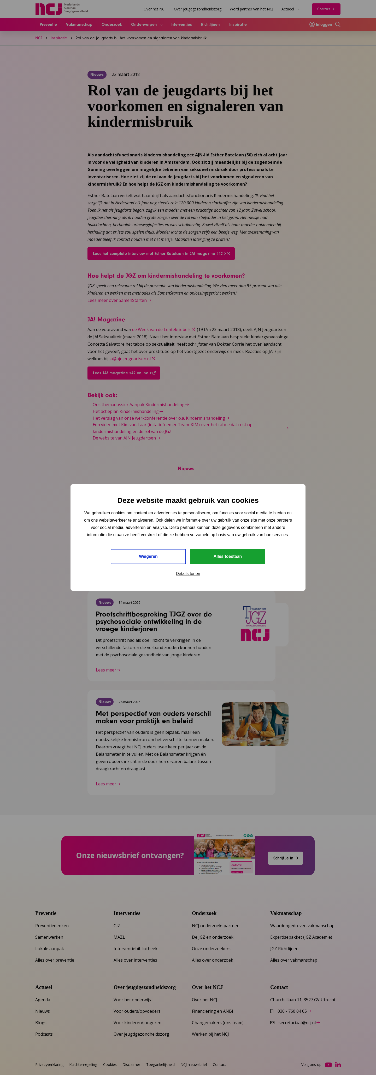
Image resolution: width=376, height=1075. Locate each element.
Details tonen (188, 573)
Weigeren (148, 556)
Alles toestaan (228, 556)
